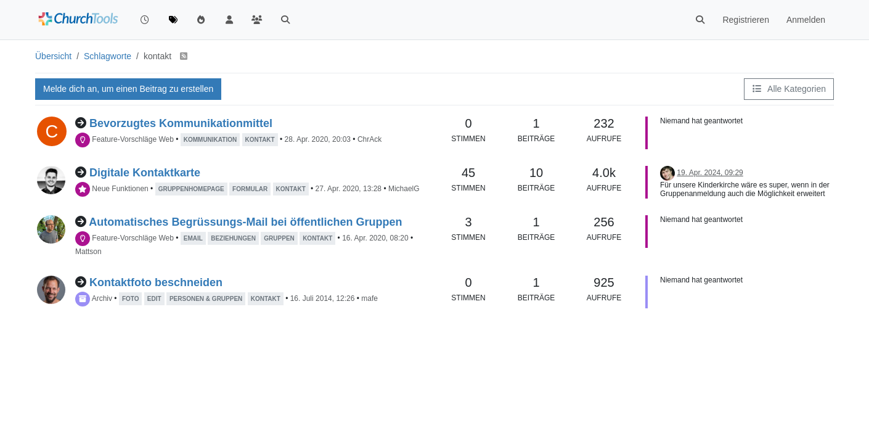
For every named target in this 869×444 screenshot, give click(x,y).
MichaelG (404, 188)
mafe (369, 298)
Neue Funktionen (120, 188)
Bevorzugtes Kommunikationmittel (180, 123)
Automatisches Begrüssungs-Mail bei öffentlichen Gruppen (245, 222)
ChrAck (369, 139)
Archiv (102, 298)
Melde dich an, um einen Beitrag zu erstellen (128, 89)
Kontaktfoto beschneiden (155, 282)
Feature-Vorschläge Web (133, 139)
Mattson (88, 251)
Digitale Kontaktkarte (144, 172)
